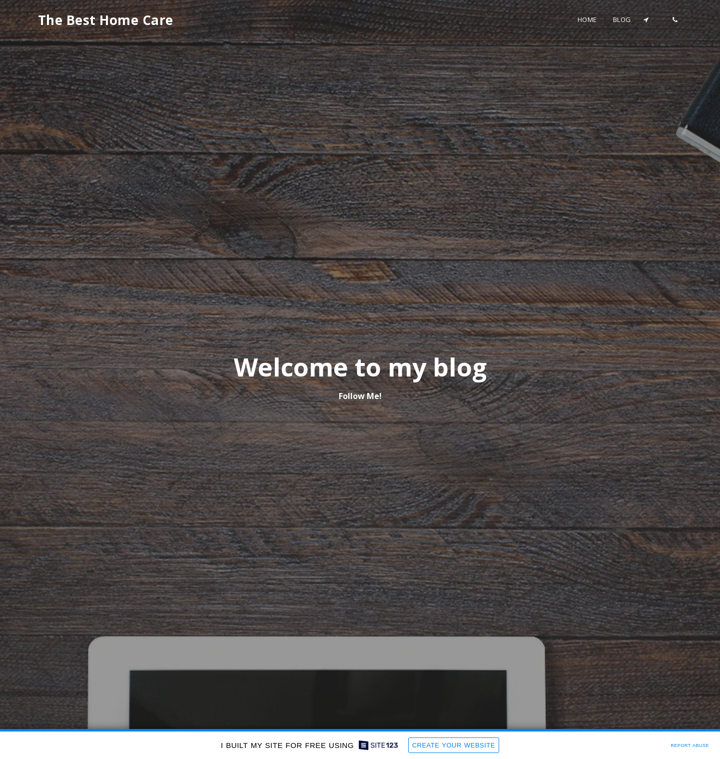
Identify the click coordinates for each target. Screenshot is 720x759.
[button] (646, 19)
